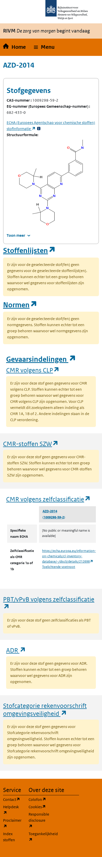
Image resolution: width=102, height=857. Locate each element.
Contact (12, 799)
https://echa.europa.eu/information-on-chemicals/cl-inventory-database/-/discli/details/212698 (69, 556)
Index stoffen (9, 836)
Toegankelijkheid (38, 836)
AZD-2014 (50, 511)
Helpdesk (12, 809)
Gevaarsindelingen (41, 359)
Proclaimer (12, 823)
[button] (44, 47)
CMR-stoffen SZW (31, 443)
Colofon (38, 799)
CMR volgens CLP (33, 370)
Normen (20, 304)
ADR (16, 650)
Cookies (38, 806)
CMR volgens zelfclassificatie (48, 499)
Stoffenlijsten (29, 250)
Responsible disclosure (38, 820)
